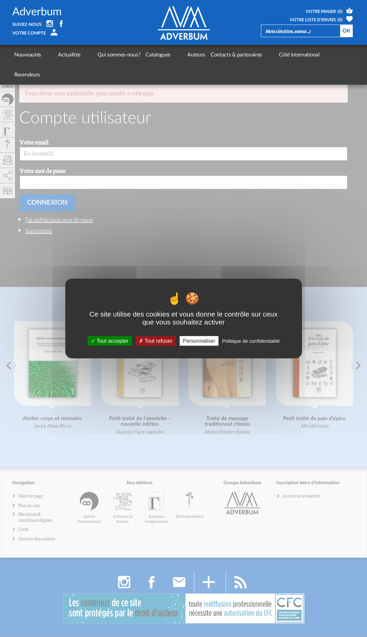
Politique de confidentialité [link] (250, 341)
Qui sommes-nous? (95, 54)
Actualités (57, 54)
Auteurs (161, 54)
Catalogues (134, 54)
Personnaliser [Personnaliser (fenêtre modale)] (199, 341)
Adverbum (37, 11)
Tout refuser (156, 341)
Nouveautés (27, 54)
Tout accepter (109, 341)
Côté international (252, 54)
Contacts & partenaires (201, 54)
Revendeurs (291, 54)
